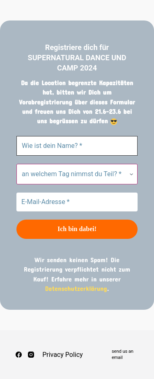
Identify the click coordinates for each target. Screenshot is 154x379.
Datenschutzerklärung (76, 288)
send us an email (122, 354)
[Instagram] (31, 355)
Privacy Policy (62, 355)
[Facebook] (19, 355)
